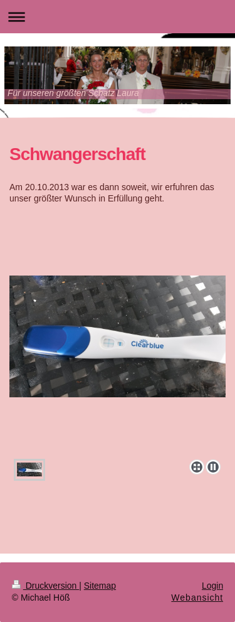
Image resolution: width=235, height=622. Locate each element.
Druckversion (45, 586)
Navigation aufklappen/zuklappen (117, 16)
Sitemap (100, 586)
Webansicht (197, 598)
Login (212, 586)
